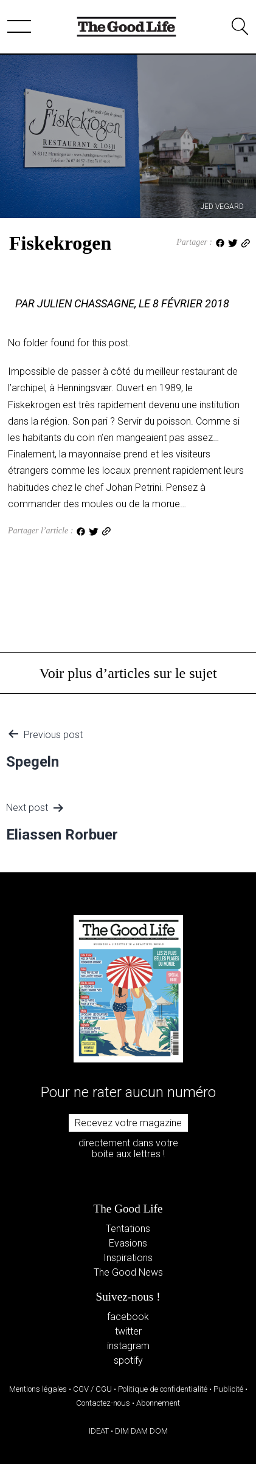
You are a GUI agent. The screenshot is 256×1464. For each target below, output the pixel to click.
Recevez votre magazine (128, 1123)
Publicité (228, 1389)
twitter (128, 1331)
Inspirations (128, 1258)
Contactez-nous (103, 1403)
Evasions (128, 1243)
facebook (128, 1316)
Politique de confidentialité (162, 1389)
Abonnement (158, 1403)
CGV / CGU (92, 1389)
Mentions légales (38, 1389)
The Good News (128, 1272)
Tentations (128, 1228)
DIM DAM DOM (141, 1430)
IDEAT (99, 1430)
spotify (128, 1360)
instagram (128, 1346)
